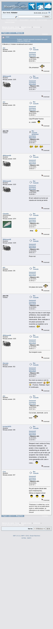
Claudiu (6, 214)
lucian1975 (7, 426)
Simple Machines (35, 535)
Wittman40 (7, 76)
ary (4, 48)
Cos (4, 472)
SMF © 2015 (25, 535)
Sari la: (30, 528)
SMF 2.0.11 (16, 535)
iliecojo (5, 363)
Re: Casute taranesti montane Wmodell (34, 52)
